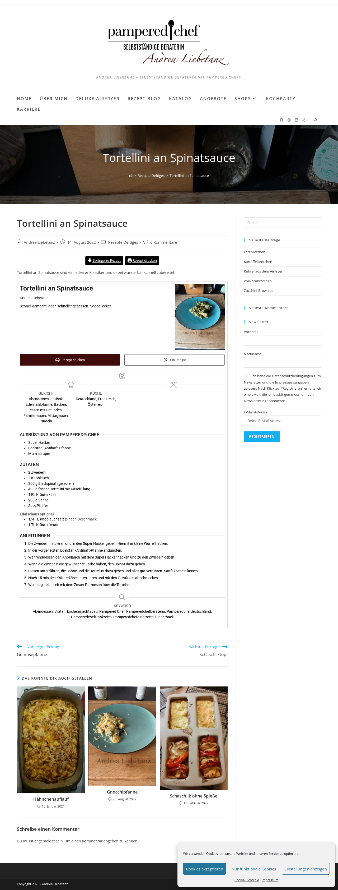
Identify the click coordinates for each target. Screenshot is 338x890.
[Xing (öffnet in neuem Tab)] (303, 120)
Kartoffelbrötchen (258, 261)
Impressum (270, 880)
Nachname (252, 354)
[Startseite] (131, 175)
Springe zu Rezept (104, 260)
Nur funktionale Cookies (254, 868)
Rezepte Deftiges (123, 242)
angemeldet (44, 840)
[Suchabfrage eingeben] (282, 222)
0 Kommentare (163, 242)
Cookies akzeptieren (204, 868)
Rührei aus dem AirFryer (263, 271)
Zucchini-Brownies (258, 290)
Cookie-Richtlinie (246, 880)
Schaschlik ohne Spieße (193, 795)
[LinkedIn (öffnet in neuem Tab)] (296, 120)
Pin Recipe (174, 360)
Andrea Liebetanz (39, 242)
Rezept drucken (142, 260)
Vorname (251, 331)
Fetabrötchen (254, 252)
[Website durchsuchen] (315, 120)
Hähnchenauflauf (51, 799)
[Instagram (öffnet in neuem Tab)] (289, 120)
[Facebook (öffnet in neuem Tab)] (281, 120)
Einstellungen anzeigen (306, 868)
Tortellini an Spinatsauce (189, 175)
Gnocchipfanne (122, 791)
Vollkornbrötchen (257, 281)
